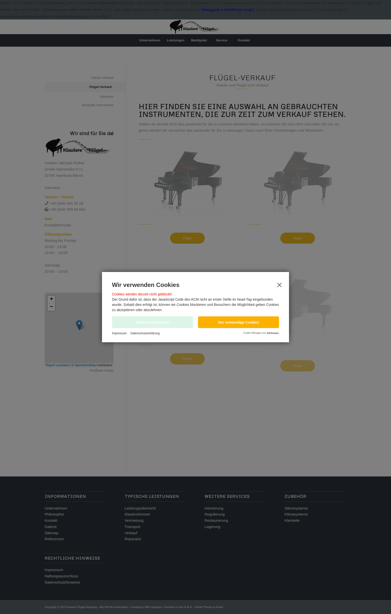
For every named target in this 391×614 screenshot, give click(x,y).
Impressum (119, 333)
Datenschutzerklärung (145, 333)
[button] (238, 322)
